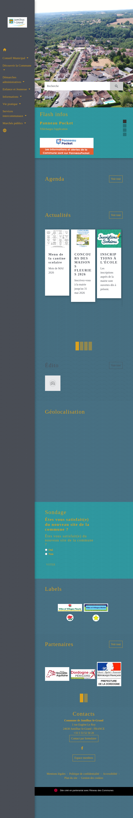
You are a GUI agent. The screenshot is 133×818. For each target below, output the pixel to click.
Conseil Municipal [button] (14, 58)
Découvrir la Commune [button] (17, 65)
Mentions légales (56, 773)
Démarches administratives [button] (12, 79)
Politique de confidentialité (84, 773)
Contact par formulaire (83, 738)
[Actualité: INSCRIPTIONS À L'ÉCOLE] (109, 263)
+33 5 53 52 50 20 (84, 732)
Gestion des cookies (92, 777)
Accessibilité (110, 773)
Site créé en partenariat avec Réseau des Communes (83, 790)
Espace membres (83, 757)
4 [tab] (90, 346)
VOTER (50, 564)
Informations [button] (11, 96)
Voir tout (116, 178)
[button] (17, 50)
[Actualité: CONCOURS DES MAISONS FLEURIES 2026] (83, 265)
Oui (50, 549)
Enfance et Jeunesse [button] (15, 89)
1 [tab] (77, 346)
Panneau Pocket (56, 123)
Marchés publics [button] (13, 123)
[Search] (77, 86)
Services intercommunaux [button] (13, 113)
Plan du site (70, 777)
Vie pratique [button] (10, 104)
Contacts (84, 714)
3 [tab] (86, 346)
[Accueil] (17, 23)
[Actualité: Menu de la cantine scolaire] (57, 262)
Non (50, 553)
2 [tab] (81, 346)
